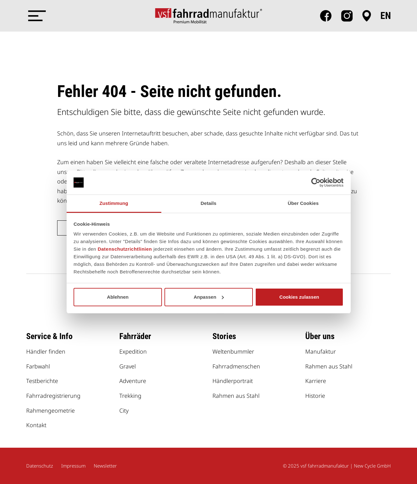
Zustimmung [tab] (113, 203)
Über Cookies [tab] (303, 203)
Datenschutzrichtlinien (125, 249)
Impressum (73, 466)
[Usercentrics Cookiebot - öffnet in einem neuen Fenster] (315, 182)
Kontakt (36, 425)
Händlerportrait (232, 381)
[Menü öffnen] (35, 15)
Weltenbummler (233, 351)
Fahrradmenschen (236, 366)
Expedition (133, 351)
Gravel (127, 366)
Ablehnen (117, 297)
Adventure (132, 381)
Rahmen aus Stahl (235, 395)
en (385, 16)
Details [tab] (209, 203)
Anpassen (209, 297)
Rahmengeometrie (50, 410)
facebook (325, 15)
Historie (315, 395)
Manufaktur (320, 351)
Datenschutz (39, 466)
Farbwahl (38, 366)
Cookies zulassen (299, 297)
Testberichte (42, 381)
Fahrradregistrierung (53, 395)
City (123, 410)
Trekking (130, 395)
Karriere (315, 381)
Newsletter (105, 466)
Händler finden (45, 351)
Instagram (347, 15)
